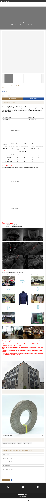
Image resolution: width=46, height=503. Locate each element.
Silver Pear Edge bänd (27, 443)
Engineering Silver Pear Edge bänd (9, 443)
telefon (37, 489)
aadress (8, 489)
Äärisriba (19, 443)
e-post (23, 489)
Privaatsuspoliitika (16, 479)
